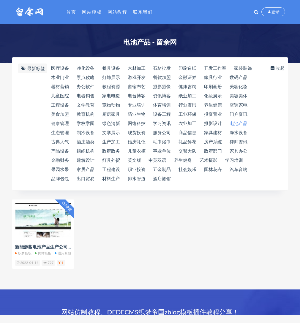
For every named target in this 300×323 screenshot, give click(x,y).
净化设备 (85, 68)
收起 (277, 68)
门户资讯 (238, 114)
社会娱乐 (187, 169)
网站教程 (117, 12)
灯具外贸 (111, 160)
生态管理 (60, 132)
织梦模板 (23, 253)
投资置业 (213, 114)
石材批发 (162, 68)
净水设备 (238, 132)
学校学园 (85, 123)
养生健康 (213, 104)
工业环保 (187, 114)
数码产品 (238, 77)
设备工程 (162, 114)
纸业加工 (187, 95)
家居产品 (85, 169)
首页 (71, 12)
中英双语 (157, 160)
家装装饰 (243, 68)
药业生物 (137, 114)
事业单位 (162, 150)
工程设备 (60, 104)
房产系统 (213, 141)
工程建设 (111, 169)
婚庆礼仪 (137, 141)
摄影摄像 (162, 86)
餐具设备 (111, 68)
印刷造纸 (187, 68)
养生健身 (183, 160)
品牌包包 (60, 178)
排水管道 (137, 178)
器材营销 (60, 86)
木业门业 (60, 77)
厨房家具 (111, 114)
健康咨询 (187, 86)
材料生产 (111, 178)
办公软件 (85, 86)
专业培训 (137, 104)
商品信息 (187, 132)
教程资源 (111, 86)
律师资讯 (238, 141)
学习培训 (234, 160)
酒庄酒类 (85, 141)
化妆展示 (213, 95)
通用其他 (63, 253)
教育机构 (85, 114)
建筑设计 (85, 160)
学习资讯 (162, 123)
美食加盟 (60, 114)
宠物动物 (111, 104)
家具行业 (213, 77)
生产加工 (111, 141)
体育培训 (162, 104)
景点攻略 (85, 77)
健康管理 (60, 123)
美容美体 (238, 95)
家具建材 (213, 132)
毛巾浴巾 (162, 141)
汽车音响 (238, 169)
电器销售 (85, 95)
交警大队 (187, 150)
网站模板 (92, 12)
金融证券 (187, 77)
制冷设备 (85, 132)
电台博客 (137, 95)
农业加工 (187, 123)
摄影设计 (213, 123)
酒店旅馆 (162, 178)
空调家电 (238, 104)
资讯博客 (162, 95)
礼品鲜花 (187, 141)
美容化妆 (238, 86)
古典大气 (60, 141)
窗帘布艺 (137, 86)
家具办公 (238, 150)
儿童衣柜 (137, 150)
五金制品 (162, 169)
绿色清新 (111, 123)
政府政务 (111, 150)
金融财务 (60, 160)
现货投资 (137, 132)
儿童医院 (60, 95)
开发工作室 (215, 68)
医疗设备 (60, 68)
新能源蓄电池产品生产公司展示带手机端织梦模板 (63, 246)
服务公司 (162, 132)
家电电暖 (111, 95)
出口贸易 (85, 178)
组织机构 (85, 150)
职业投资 (137, 169)
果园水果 (60, 169)
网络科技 (137, 123)
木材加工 (137, 68)
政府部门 (213, 150)
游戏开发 (137, 77)
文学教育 (85, 104)
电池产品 (238, 123)
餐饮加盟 (162, 77)
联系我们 (143, 12)
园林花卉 (213, 169)
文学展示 (111, 132)
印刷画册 (213, 86)
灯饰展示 (111, 77)
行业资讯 (187, 104)
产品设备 (60, 150)
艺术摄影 (208, 160)
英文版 (134, 160)
